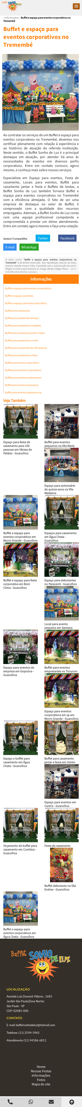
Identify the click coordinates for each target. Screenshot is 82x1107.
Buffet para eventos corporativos (23, 370)
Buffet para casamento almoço (22, 318)
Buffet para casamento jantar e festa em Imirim (59, 760)
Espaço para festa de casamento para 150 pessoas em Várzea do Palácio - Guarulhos (17, 447)
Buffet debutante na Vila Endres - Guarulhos (60, 887)
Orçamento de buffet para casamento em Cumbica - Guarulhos (20, 849)
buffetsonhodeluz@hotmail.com (35, 1025)
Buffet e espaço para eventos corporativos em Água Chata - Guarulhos (19, 933)
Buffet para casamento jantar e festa (25, 333)
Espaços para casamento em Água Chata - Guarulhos (60, 536)
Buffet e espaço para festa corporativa (26, 303)
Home (41, 1066)
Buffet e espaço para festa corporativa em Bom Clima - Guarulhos (20, 584)
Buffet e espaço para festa (19, 295)
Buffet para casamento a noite (21, 340)
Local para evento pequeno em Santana (58, 626)
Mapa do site (41, 1084)
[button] (76, 6)
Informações (41, 279)
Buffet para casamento (17, 310)
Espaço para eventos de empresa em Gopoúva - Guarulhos (18, 671)
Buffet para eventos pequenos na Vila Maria (59, 444)
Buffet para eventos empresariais (23, 377)
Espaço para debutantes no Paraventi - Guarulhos (60, 582)
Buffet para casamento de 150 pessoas (26, 347)
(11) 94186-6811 (35, 1040)
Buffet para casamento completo (23, 325)
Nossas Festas (41, 1071)
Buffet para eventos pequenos (21, 385)
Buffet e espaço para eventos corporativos (28, 288)
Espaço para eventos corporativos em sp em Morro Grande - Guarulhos (61, 715)
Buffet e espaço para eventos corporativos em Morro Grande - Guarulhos (20, 536)
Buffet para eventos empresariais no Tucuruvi (60, 669)
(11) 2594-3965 (29, 1032)
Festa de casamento (57, 846)
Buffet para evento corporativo (22, 362)
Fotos (41, 1079)
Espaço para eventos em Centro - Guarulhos (60, 804)
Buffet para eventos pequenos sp (23, 392)
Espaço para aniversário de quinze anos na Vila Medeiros (59, 489)
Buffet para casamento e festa (21, 355)
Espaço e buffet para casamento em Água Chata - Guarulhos (16, 762)
